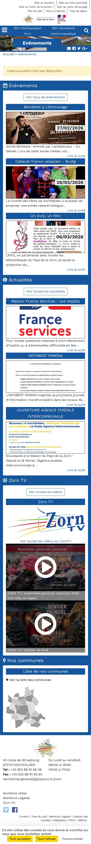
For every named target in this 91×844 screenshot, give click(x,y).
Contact (24, 816)
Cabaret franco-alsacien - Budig (45, 161)
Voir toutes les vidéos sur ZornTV (45, 541)
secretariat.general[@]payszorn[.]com (32, 779)
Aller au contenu (44, 2)
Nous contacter (55, 10)
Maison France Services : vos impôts (45, 301)
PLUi (27, 33)
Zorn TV (9, 803)
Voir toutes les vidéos (45, 492)
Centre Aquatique (63, 33)
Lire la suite (76, 156)
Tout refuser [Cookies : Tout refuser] (46, 839)
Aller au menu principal (73, 2)
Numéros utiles (15, 793)
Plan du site (34, 10)
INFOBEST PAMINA (45, 355)
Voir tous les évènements (45, 97)
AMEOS (82, 820)
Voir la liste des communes (28, 680)
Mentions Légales (16, 798)
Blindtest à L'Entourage (45, 107)
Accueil (8, 54)
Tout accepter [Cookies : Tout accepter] (20, 839)
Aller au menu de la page (72, 6)
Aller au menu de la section (35, 6)
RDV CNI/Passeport (27, 28)
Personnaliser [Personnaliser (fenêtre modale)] (72, 839)
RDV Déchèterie (63, 28)
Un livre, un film (45, 216)
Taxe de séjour (78, 10)
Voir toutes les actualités (45, 291)
